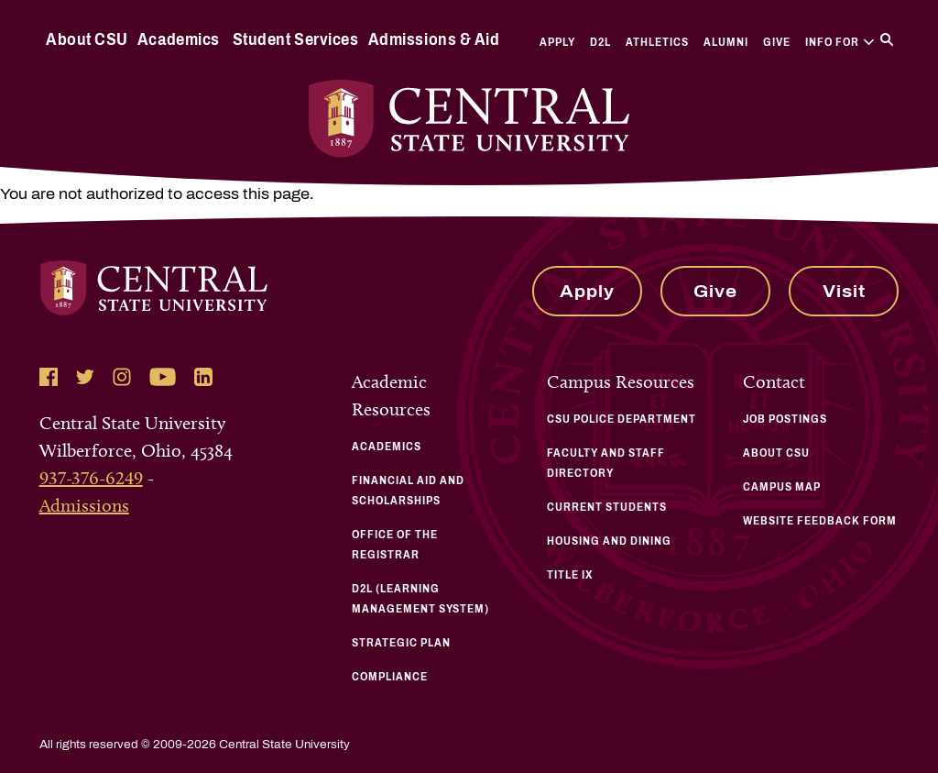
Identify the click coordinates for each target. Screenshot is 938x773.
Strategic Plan (401, 642)
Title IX (570, 575)
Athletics (657, 42)
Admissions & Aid (433, 39)
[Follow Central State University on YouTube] (162, 377)
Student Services (295, 39)
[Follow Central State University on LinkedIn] (203, 377)
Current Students (607, 507)
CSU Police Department (621, 419)
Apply (557, 42)
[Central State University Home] (469, 119)
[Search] (887, 39)
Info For (839, 42)
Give (777, 42)
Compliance (390, 676)
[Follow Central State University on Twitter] (85, 377)
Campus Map (782, 486)
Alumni (726, 42)
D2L (600, 42)
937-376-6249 (91, 478)
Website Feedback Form (820, 520)
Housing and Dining (609, 541)
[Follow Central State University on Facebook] (48, 377)
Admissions (84, 505)
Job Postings (785, 419)
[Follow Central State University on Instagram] (122, 377)
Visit (844, 291)
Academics (178, 39)
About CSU (87, 39)
